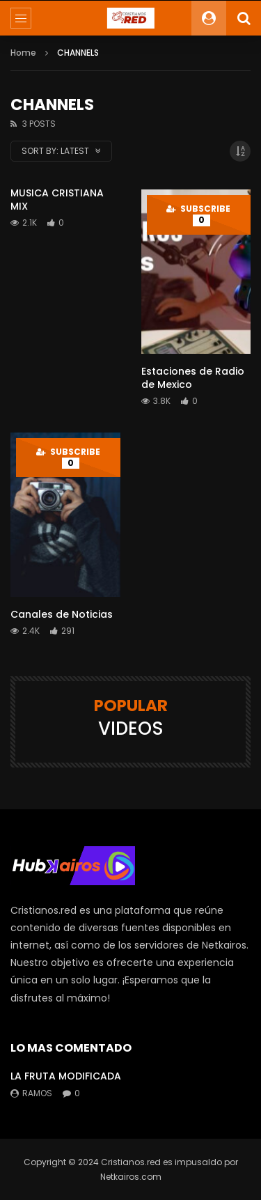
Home (23, 53)
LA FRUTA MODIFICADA (65, 1076)
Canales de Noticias (61, 614)
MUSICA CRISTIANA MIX (57, 199)
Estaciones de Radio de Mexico (192, 377)
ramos (37, 1093)
